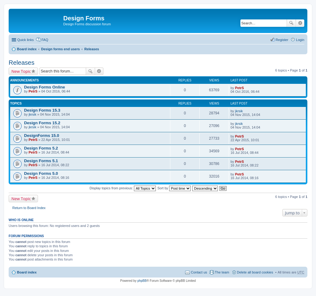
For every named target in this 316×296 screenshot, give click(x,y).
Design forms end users (60, 49)
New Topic (21, 71)
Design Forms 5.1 (41, 160)
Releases (91, 49)
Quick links (25, 40)
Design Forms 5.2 (41, 148)
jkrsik (32, 114)
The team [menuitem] (222, 272)
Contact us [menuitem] (199, 272)
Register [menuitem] (282, 40)
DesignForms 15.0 (41, 135)
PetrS (33, 91)
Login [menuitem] (300, 40)
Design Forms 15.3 (42, 110)
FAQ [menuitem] (44, 40)
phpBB (142, 280)
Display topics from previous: (122, 188)
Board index (27, 49)
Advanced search (300, 23)
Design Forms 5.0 (41, 173)
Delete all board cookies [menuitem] (255, 272)
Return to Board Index (29, 208)
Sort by (174, 188)
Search (291, 23)
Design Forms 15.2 (42, 123)
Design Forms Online (44, 87)
